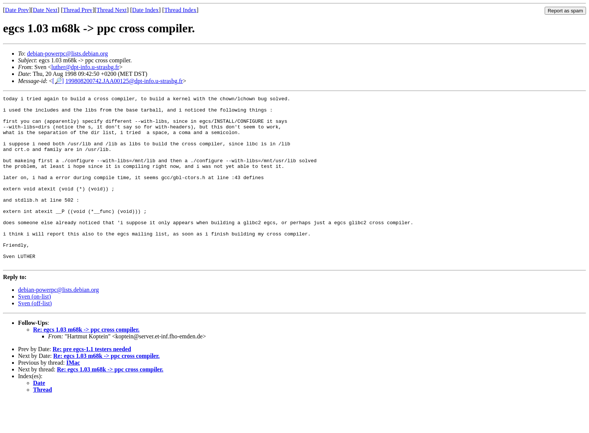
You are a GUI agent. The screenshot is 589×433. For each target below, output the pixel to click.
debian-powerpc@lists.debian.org (67, 53)
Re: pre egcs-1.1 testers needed (92, 383)
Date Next (45, 10)
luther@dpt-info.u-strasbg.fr (85, 67)
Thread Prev (77, 10)
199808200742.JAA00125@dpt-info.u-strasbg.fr (124, 81)
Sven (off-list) (35, 337)
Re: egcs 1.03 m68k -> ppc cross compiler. (86, 363)
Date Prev (17, 10)
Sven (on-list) (34, 330)
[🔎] (58, 81)
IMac (73, 396)
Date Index (145, 10)
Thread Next (112, 10)
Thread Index (180, 10)
